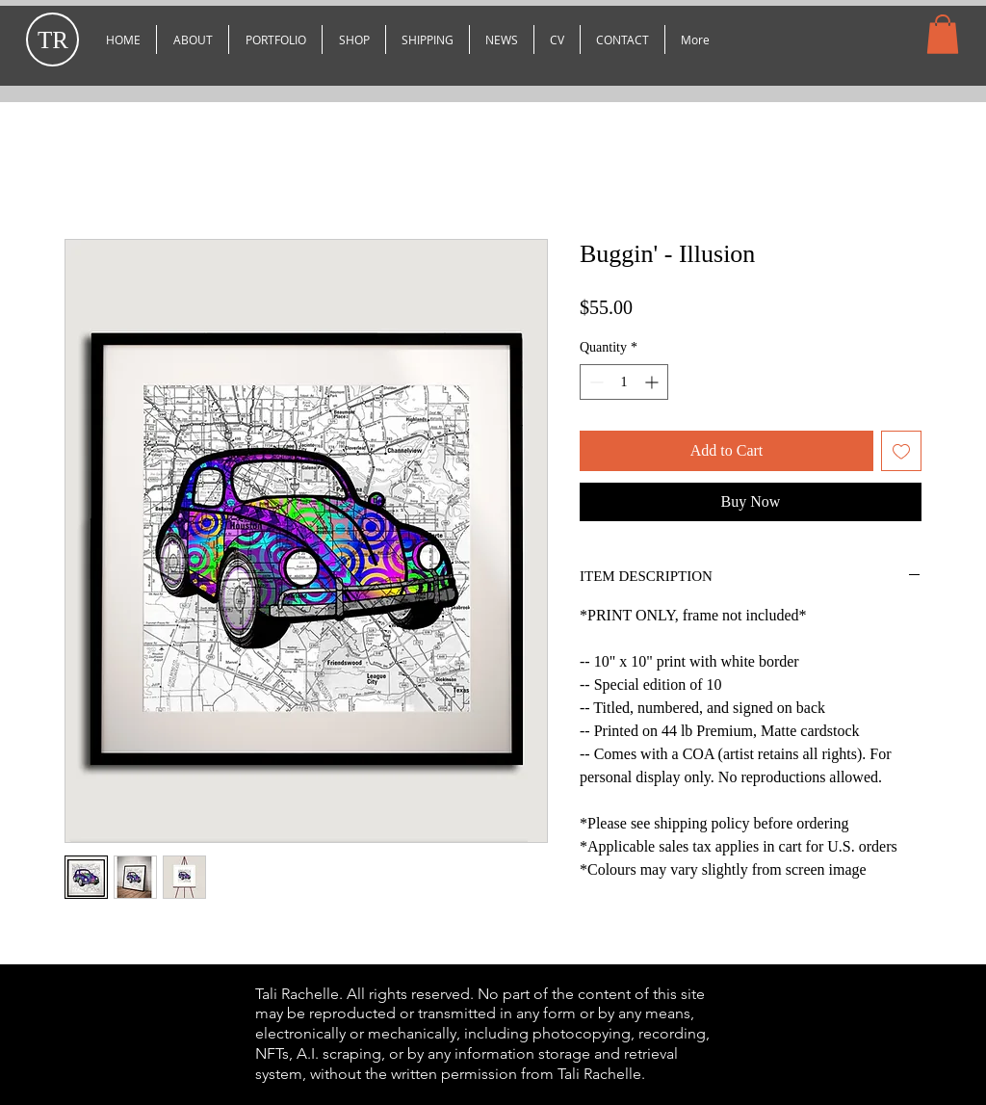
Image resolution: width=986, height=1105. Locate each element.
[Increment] (653, 382)
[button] (275, 39)
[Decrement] (595, 382)
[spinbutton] (624, 382)
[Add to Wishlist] (901, 451)
